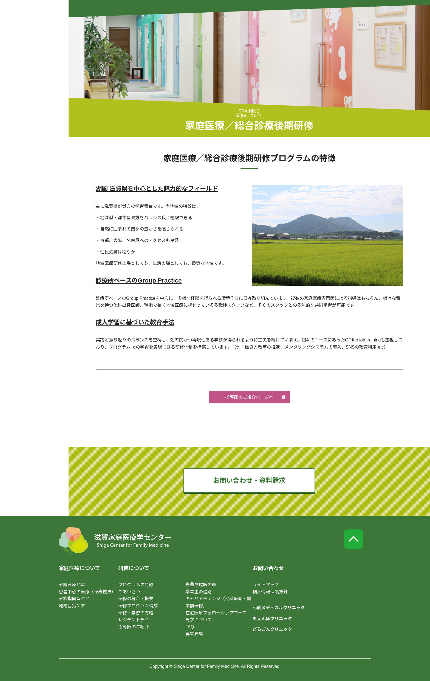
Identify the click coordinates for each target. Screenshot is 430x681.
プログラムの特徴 (135, 584)
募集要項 (194, 633)
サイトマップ (266, 584)
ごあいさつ (129, 591)
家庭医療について (79, 568)
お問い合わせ (268, 568)
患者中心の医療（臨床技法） (87, 591)
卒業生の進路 (198, 591)
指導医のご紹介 (133, 627)
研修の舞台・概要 (135, 598)
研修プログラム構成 (138, 605)
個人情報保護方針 (270, 591)
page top (353, 539)
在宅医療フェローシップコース (216, 613)
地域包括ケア (72, 605)
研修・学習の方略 (135, 613)
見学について (198, 619)
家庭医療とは (72, 584)
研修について (133, 568)
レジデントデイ (133, 619)
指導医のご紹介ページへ (249, 397)
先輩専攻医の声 (200, 584)
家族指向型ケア (74, 598)
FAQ (189, 627)
